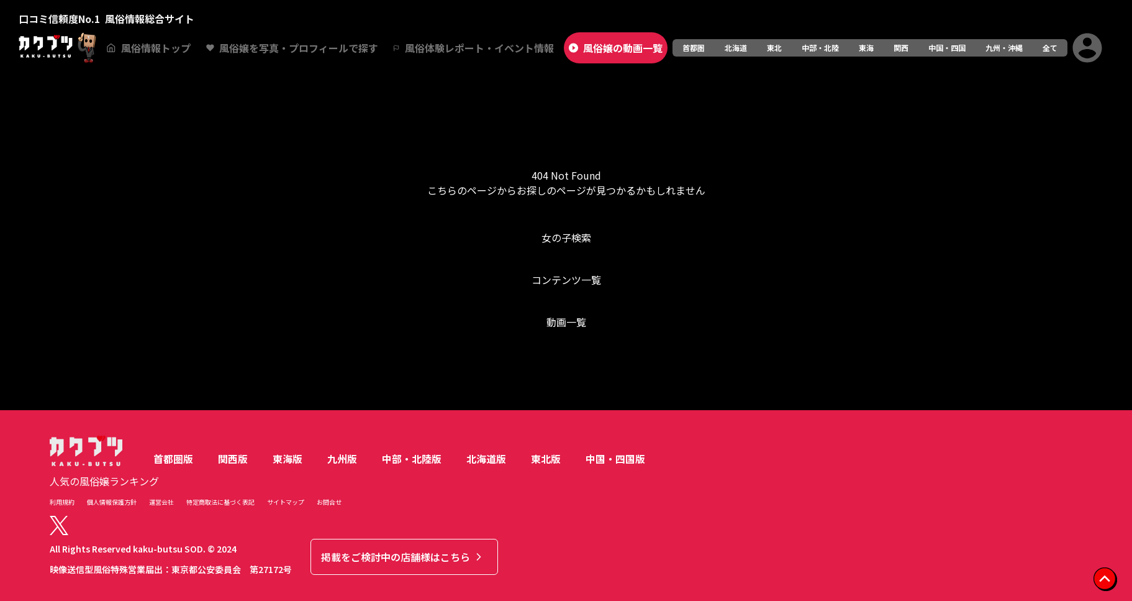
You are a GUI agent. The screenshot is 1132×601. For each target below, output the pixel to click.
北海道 (736, 47)
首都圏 (693, 47)
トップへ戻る (566, 371)
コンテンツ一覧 (566, 279)
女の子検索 (566, 237)
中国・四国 (947, 47)
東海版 (287, 458)
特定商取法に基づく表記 (220, 502)
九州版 (342, 458)
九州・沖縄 (1004, 47)
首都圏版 (173, 458)
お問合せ (329, 502)
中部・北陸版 (411, 458)
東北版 (546, 458)
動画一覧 (566, 321)
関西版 (233, 458)
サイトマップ (285, 502)
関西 (901, 47)
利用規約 (62, 502)
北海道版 (486, 458)
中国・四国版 (615, 458)
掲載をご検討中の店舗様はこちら (403, 556)
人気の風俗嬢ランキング (104, 481)
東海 (866, 47)
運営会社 (161, 502)
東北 (774, 47)
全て (1050, 47)
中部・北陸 (820, 47)
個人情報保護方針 (112, 502)
